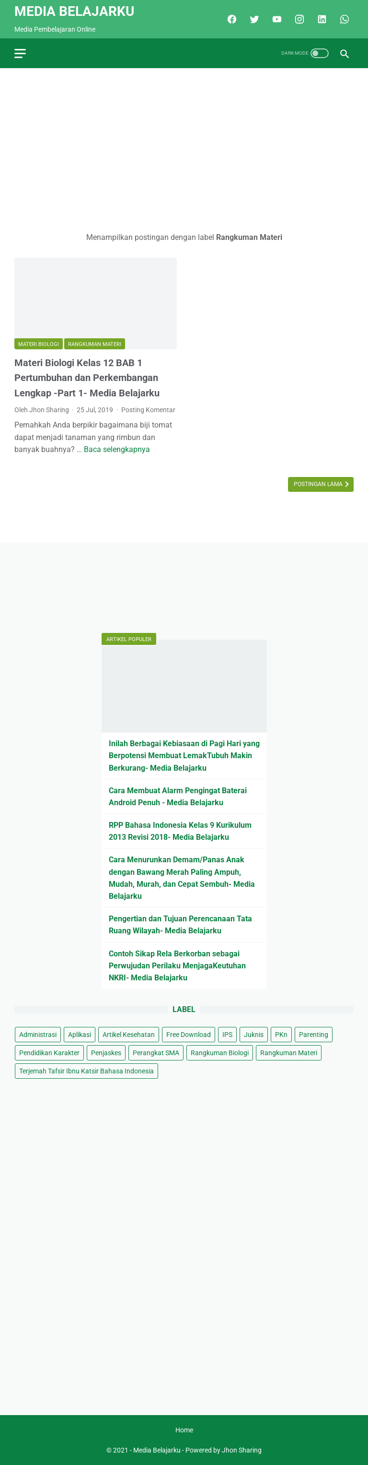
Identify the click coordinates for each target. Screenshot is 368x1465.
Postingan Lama (319, 484)
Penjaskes (106, 1053)
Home (184, 1430)
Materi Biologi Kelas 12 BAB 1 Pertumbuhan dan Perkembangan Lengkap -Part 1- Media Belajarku (87, 378)
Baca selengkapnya (117, 449)
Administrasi (38, 1034)
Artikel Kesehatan (129, 1034)
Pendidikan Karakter (49, 1053)
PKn (281, 1034)
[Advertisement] (184, 150)
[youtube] (275, 19)
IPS (227, 1034)
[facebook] (230, 19)
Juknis (254, 1034)
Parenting (313, 1034)
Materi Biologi (38, 344)
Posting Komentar (148, 410)
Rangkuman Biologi (220, 1053)
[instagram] (298, 19)
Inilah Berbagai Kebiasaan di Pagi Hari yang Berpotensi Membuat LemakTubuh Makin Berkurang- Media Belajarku (184, 755)
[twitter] (253, 19)
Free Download (188, 1034)
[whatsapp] (343, 19)
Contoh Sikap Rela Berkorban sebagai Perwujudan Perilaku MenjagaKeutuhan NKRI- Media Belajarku (177, 965)
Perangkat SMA (156, 1053)
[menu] (20, 53)
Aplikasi (79, 1034)
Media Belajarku (74, 11)
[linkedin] (320, 19)
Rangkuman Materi (94, 344)
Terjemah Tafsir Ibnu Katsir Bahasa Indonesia (86, 1071)
